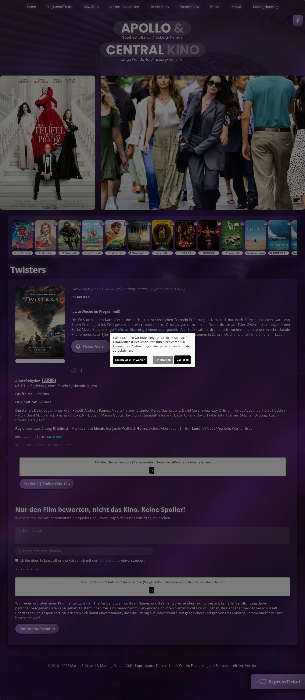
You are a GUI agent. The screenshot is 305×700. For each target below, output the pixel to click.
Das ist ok (182, 360)
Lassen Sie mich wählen (130, 360)
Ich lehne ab (163, 360)
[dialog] (152, 350)
